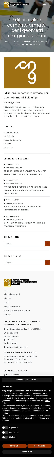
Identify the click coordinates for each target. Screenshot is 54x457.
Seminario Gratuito (14, 168)
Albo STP (7, 298)
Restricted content (12, 306)
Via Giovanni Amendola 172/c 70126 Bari (24, 329)
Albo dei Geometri (13, 140)
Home (7, 41)
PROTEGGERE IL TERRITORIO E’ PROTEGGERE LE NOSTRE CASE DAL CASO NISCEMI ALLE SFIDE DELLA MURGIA (25, 190)
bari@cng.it (12, 343)
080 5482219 (12, 333)
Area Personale (12, 132)
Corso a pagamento (14, 203)
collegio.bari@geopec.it (17, 347)
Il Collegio (9, 136)
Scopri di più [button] (27, 452)
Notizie (16, 41)
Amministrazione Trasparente (17, 310)
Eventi (6, 302)
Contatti (9, 147)
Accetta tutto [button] (39, 446)
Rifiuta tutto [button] (15, 446)
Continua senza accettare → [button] (27, 380)
